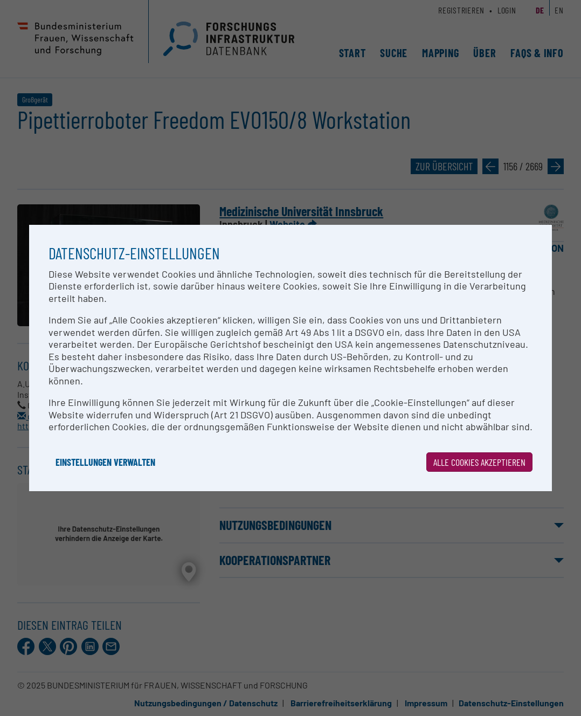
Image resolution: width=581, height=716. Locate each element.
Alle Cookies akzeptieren (479, 462)
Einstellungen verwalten (105, 462)
